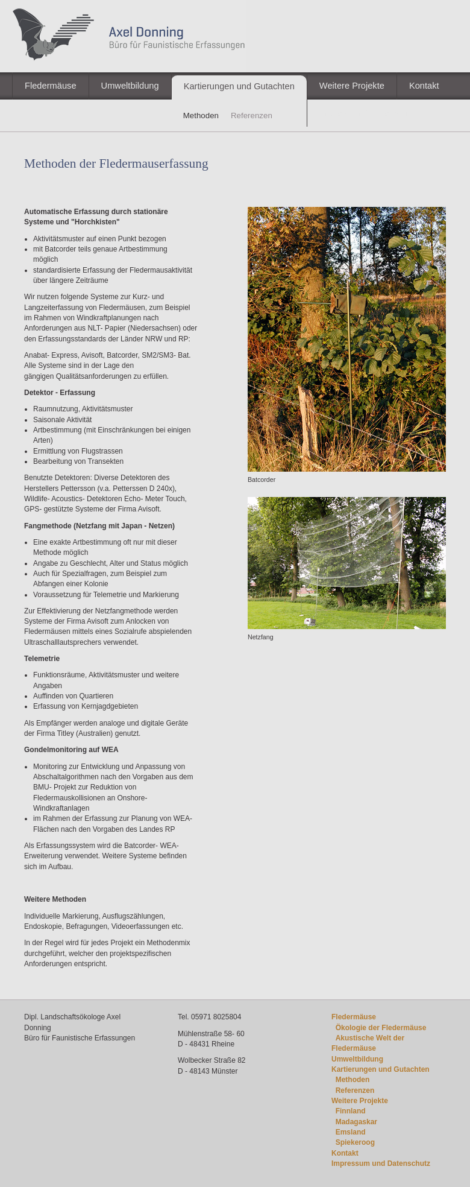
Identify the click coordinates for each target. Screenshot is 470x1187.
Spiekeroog (355, 1142)
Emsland (351, 1132)
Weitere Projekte (351, 85)
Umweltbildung (130, 85)
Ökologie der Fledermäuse (381, 1028)
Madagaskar (356, 1122)
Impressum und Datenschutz (380, 1163)
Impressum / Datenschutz (369, 113)
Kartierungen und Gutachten (239, 86)
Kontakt (424, 85)
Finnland (351, 1111)
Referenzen (355, 1090)
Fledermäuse (51, 85)
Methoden (353, 1079)
